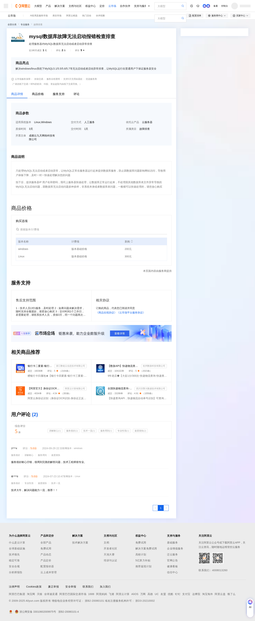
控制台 (224, 6)
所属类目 (131, 128)
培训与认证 (110, 560)
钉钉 (177, 594)
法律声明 (14, 586)
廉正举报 (53, 586)
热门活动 (86, 15)
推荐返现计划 (143, 566)
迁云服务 (172, 554)
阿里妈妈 (101, 594)
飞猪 (111, 594)
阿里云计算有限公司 (75, 388)
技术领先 (14, 554)
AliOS (134, 594)
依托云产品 (132, 122)
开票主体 (21, 135)
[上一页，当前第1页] (155, 508)
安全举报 (70, 586)
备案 (215, 6)
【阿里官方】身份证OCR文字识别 (45, 388)
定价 (102, 5)
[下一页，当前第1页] (166, 508)
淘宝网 (31, 594)
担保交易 (38, 79)
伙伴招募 (100, 15)
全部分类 (12, 24)
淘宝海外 (207, 594)
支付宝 (186, 594)
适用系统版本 (23, 122)
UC (157, 594)
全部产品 (45, 542)
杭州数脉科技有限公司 (154, 366)
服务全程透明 (53, 79)
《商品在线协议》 (106, 312)
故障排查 (38, 24)
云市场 (112, 5)
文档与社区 (75, 5)
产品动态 (45, 554)
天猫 (39, 594)
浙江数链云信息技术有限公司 (70, 366)
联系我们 (88, 586)
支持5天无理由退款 (72, 79)
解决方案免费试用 (146, 548)
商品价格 (38, 94)
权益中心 (90, 5)
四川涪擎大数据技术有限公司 (150, 388)
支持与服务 (140, 5)
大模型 (38, 5)
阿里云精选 (71, 15)
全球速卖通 (51, 594)
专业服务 (25, 24)
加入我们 (105, 586)
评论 (76, 94)
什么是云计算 (17, 542)
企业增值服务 (175, 548)
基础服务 (172, 542)
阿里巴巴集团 (17, 594)
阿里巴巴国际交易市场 (72, 594)
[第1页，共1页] (161, 508)
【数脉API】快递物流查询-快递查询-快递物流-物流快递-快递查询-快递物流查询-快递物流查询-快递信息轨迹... (124, 365)
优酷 (170, 594)
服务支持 (59, 94)
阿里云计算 (123, 594)
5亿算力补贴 (143, 560)
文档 (106, 542)
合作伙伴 (125, 5)
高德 (150, 594)
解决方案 (60, 5)
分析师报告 (15, 572)
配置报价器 (47, 566)
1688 (91, 594)
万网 (143, 594)
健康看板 (172, 566)
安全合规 (14, 566)
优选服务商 (91, 79)
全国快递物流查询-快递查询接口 (120, 388)
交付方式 (76, 122)
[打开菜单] (6, 6)
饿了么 (231, 594)
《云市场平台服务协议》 (131, 312)
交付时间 (76, 128)
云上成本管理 (48, 572)
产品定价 (45, 560)
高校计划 (140, 554)
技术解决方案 (80, 542)
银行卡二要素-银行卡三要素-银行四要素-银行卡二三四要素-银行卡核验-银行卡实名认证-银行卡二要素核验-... (40, 365)
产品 (48, 5)
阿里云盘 (220, 594)
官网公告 (172, 560)
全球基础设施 (17, 548)
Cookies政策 (34, 586)
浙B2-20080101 (94, 600)
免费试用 (45, 548)
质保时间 (21, 128)
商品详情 (17, 94)
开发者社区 (110, 548)
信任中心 (172, 572)
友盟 (163, 594)
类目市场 (57, 15)
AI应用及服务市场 (39, 15)
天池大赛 (109, 554)
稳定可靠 (14, 560)
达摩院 (196, 594)
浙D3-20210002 (145, 600)
